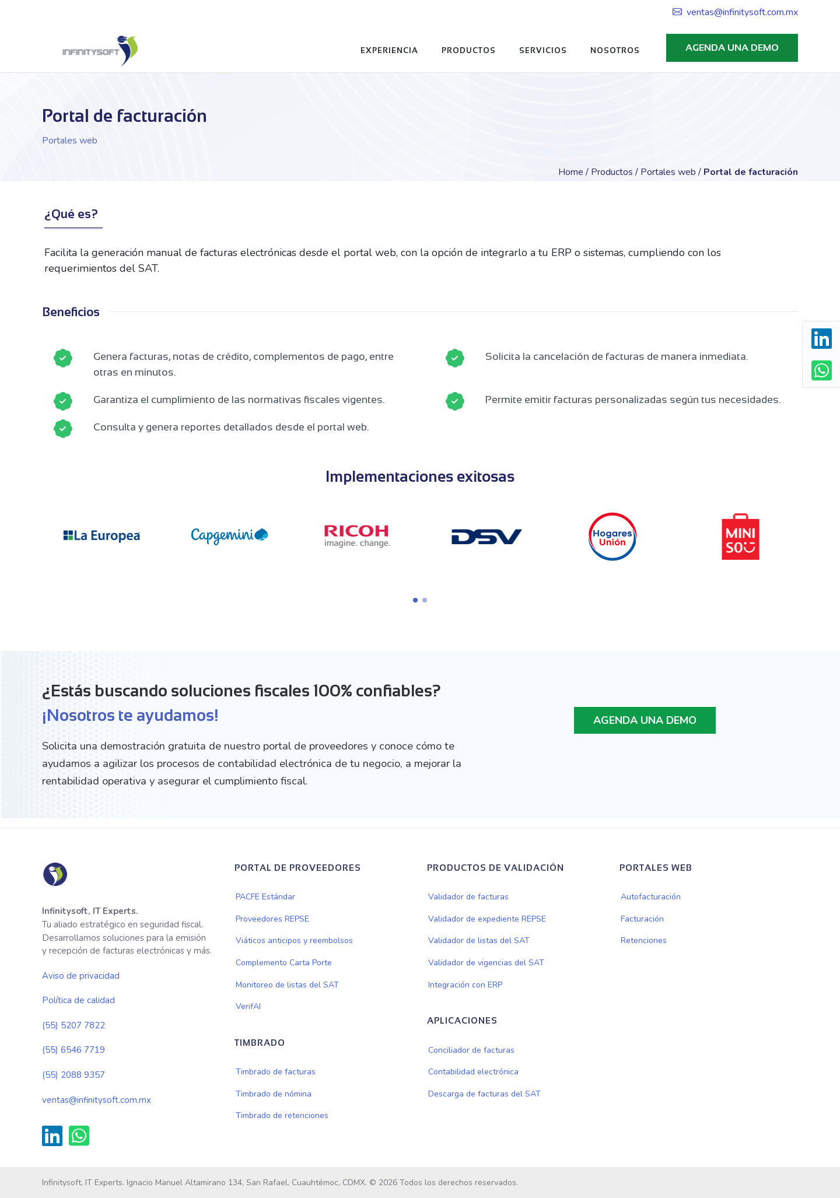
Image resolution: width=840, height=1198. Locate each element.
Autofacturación (651, 896)
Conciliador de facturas (471, 1050)
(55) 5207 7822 (73, 1025)
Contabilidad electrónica (473, 1071)
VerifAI (248, 1006)
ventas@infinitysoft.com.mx (735, 12)
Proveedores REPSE (272, 918)
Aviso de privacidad (81, 976)
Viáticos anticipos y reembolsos (294, 940)
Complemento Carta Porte (284, 962)
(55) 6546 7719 (73, 1050)
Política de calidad (78, 1000)
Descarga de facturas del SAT (484, 1093)
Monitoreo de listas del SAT (287, 984)
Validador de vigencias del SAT (486, 962)
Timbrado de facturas (276, 1071)
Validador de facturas (468, 896)
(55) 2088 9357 (73, 1075)
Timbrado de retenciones (282, 1115)
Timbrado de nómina (274, 1093)
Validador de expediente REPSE (487, 918)
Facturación (642, 918)
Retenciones (644, 940)
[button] (415, 600)
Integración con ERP (465, 984)
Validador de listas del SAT (479, 940)
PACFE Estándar (265, 896)
